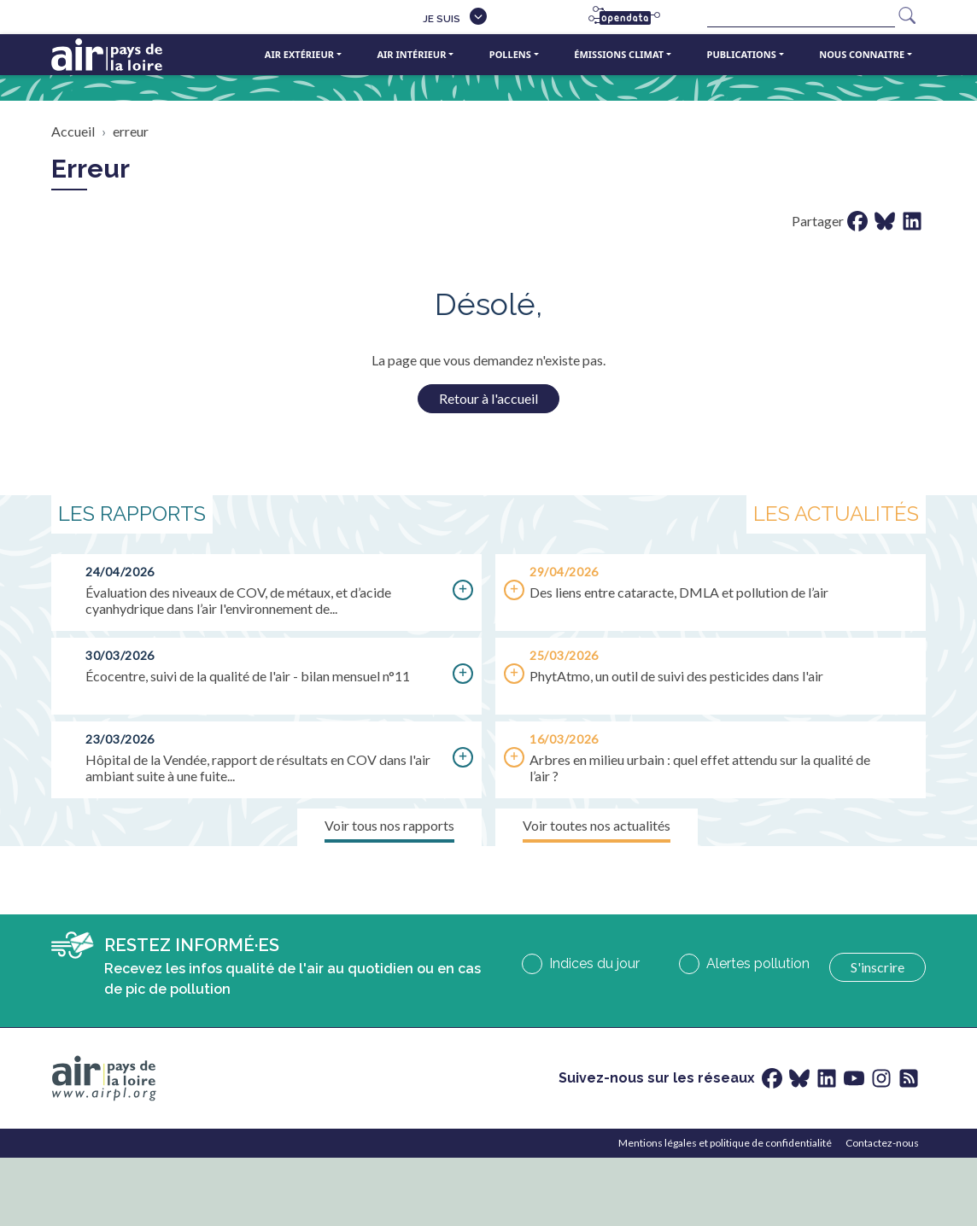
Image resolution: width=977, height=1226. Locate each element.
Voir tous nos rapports (389, 825)
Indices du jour (594, 963)
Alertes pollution (758, 963)
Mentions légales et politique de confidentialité (725, 1142)
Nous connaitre (861, 54)
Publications (741, 54)
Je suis (441, 19)
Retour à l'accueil (488, 398)
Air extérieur (299, 54)
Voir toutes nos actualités (596, 825)
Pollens (510, 54)
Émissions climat (619, 54)
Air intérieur (411, 54)
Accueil (73, 131)
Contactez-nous (882, 1142)
